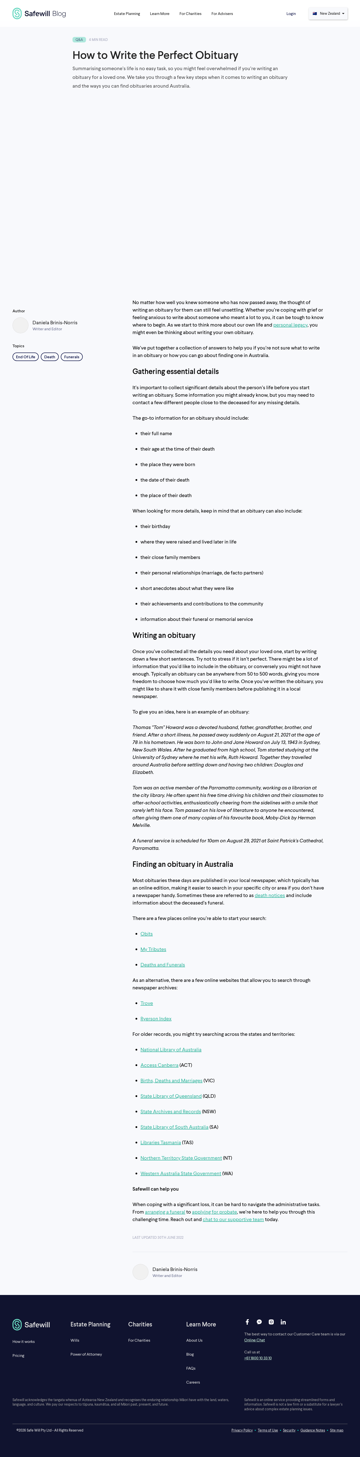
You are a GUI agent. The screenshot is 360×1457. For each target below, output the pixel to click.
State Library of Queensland (171, 1096)
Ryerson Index (156, 1018)
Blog (190, 1354)
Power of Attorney (86, 1354)
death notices (270, 895)
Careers (193, 1382)
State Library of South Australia (174, 1127)
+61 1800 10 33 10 (258, 1357)
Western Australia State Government (180, 1173)
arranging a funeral (165, 1212)
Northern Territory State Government (181, 1158)
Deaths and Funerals (162, 964)
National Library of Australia (171, 1049)
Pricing (18, 1355)
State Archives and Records (170, 1111)
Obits (146, 933)
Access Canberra (159, 1065)
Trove (146, 1003)
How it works (23, 1341)
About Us (194, 1340)
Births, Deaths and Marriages (171, 1080)
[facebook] (247, 1322)
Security (289, 1430)
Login (291, 13)
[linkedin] (283, 1322)
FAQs (191, 1368)
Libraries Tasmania (160, 1142)
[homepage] (35, 1324)
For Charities (139, 1340)
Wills (74, 1340)
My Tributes (153, 949)
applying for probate (214, 1212)
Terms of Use (268, 1430)
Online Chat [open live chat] (254, 1339)
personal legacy (290, 325)
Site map (337, 1430)
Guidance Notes (312, 1430)
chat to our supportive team (233, 1219)
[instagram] (271, 1322)
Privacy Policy (242, 1430)
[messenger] (259, 1322)
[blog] (39, 13)
